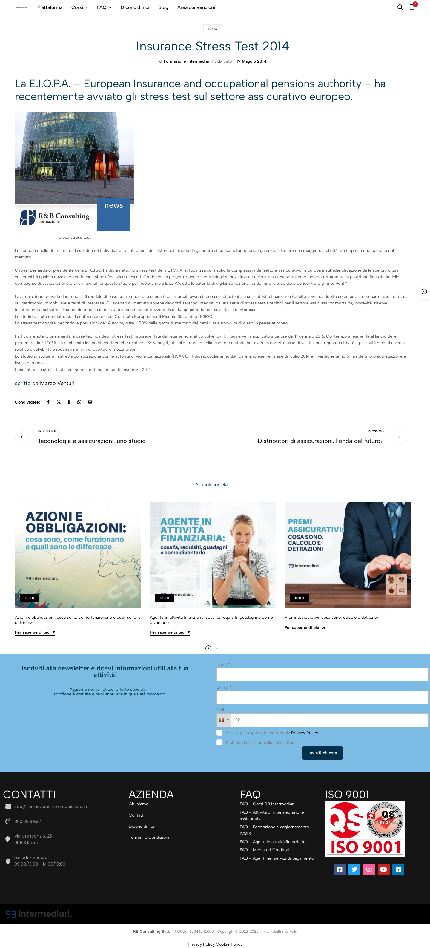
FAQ (102, 7)
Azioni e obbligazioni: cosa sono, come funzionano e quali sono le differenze (78, 620)
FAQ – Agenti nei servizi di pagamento (277, 858)
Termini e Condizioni (149, 837)
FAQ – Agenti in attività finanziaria (272, 841)
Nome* (223, 664)
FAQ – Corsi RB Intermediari (267, 804)
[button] (208, 648)
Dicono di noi (135, 7)
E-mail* (223, 687)
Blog (163, 7)
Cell (220, 709)
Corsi (77, 7)
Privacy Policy (304, 732)
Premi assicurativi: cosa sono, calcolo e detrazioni (332, 617)
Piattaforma (49, 7)
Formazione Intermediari (187, 61)
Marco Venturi (57, 383)
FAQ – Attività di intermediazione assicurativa (272, 815)
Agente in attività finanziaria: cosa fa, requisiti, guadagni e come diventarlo (211, 620)
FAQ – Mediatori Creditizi (264, 849)
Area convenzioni (196, 7)
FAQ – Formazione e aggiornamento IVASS (274, 830)
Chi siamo (138, 804)
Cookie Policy (229, 944)
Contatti (137, 815)
